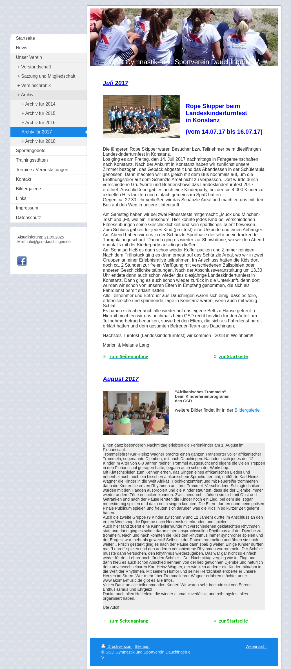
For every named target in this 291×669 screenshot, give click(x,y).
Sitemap (142, 646)
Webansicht (256, 646)
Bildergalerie (247, 410)
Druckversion (116, 646)
